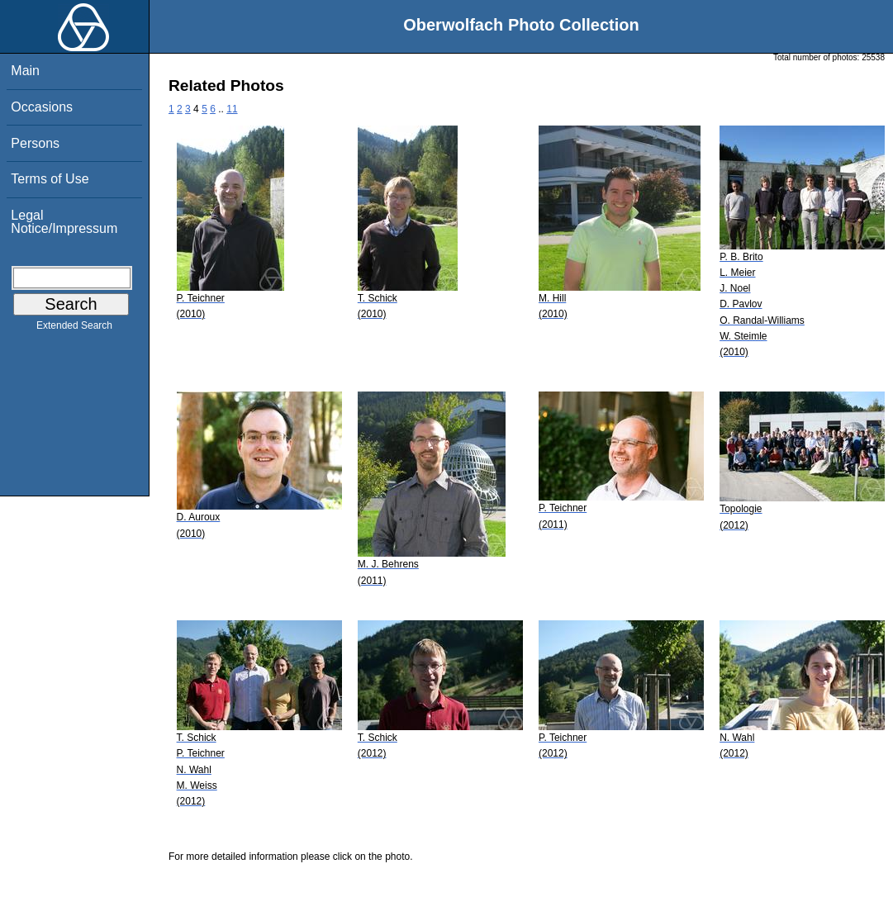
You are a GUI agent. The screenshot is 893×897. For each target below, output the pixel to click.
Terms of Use (49, 179)
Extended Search (74, 329)
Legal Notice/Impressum (64, 221)
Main (25, 71)
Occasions (42, 107)
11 (231, 109)
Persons (35, 143)
